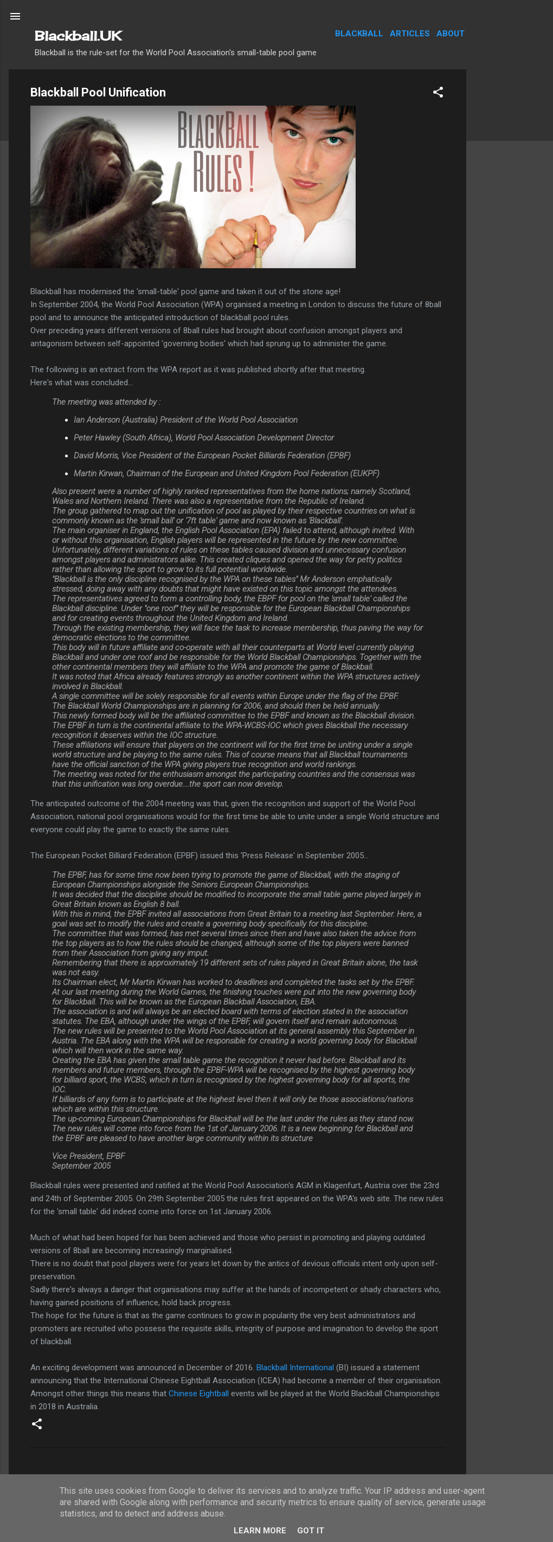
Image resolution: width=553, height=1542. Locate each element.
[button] (438, 94)
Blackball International (295, 1367)
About (450, 33)
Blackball (359, 33)
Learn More (260, 1530)
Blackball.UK (78, 36)
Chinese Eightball (199, 1393)
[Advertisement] (509, 231)
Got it (310, 1530)
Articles (410, 33)
